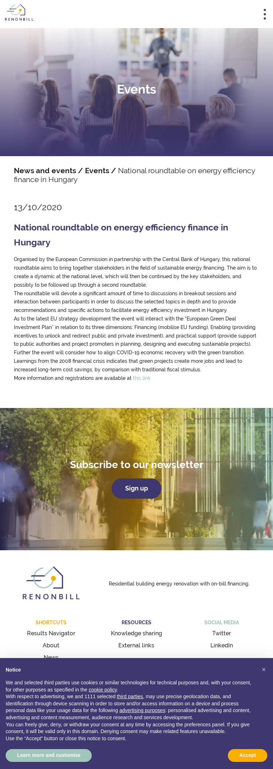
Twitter (221, 633)
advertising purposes (142, 710)
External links (136, 645)
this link (142, 378)
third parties (130, 696)
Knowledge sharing (136, 633)
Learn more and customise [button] (48, 755)
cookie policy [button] (103, 690)
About (51, 645)
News (51, 657)
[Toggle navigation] (265, 14)
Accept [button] (247, 755)
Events (97, 170)
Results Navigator (51, 633)
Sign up (136, 488)
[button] (263, 669)
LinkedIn (221, 645)
